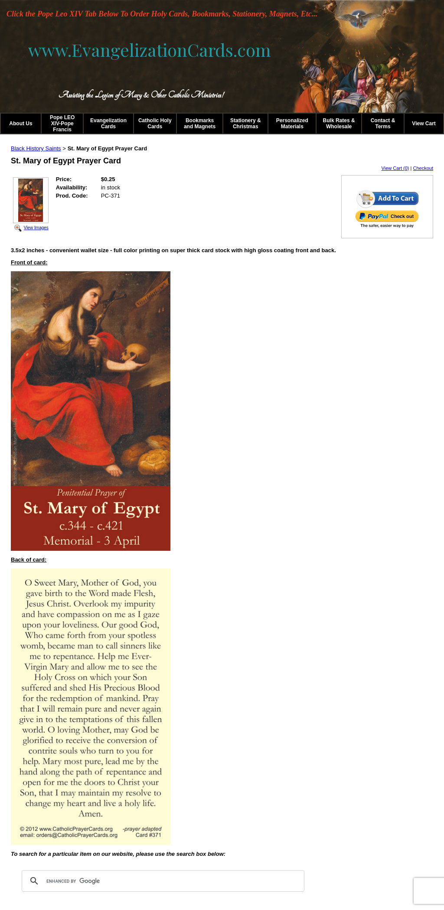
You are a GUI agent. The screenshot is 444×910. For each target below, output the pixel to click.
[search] (161, 881)
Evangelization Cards (108, 123)
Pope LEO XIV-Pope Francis (62, 123)
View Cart (423, 123)
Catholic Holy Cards (155, 123)
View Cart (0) (395, 168)
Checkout (423, 168)
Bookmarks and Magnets (199, 123)
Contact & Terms (383, 123)
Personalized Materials (292, 123)
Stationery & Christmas (245, 123)
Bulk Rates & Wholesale (339, 123)
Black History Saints (36, 148)
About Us (20, 123)
